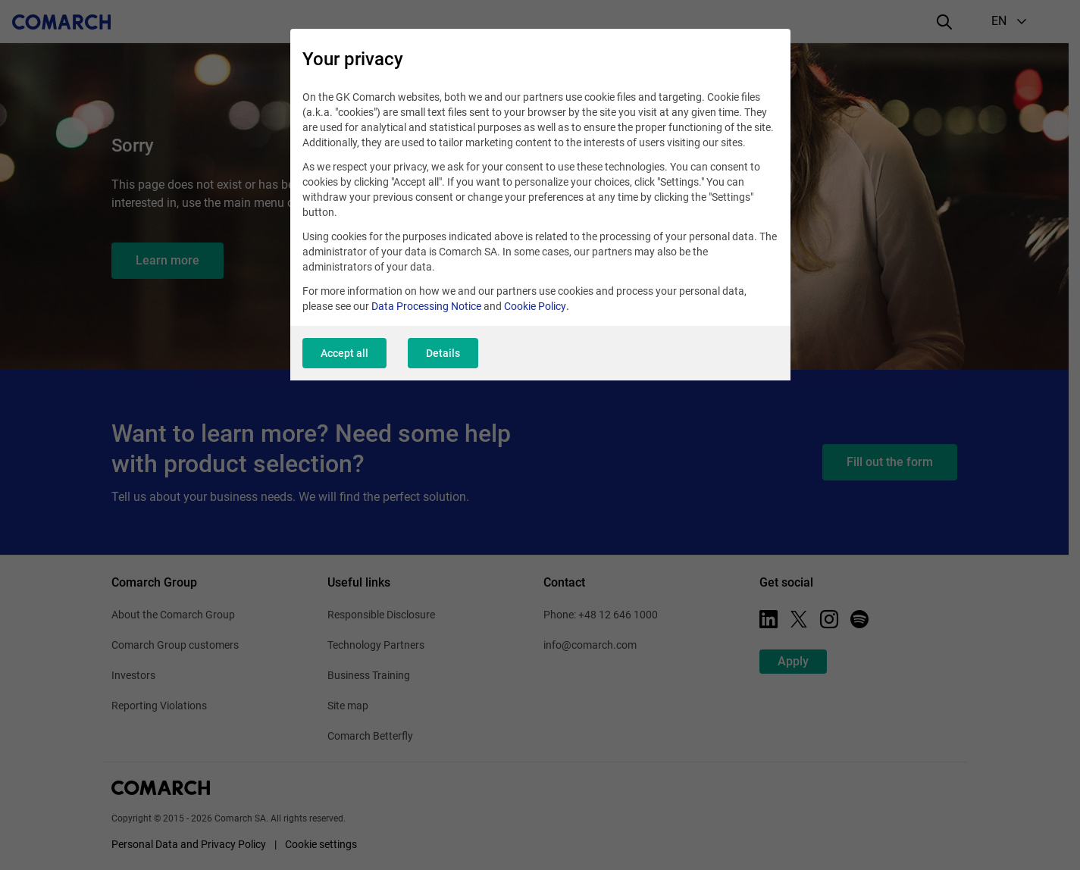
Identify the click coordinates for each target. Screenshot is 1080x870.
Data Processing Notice (426, 306)
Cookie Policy (535, 306)
